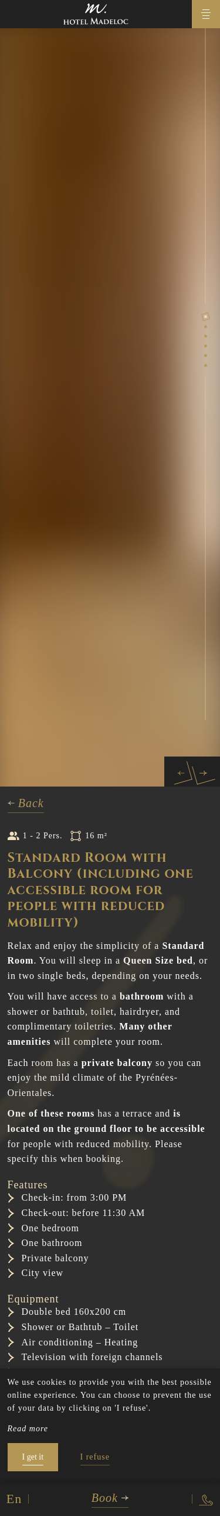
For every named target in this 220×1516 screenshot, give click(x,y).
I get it (33, 1456)
